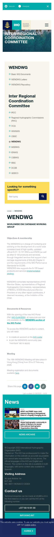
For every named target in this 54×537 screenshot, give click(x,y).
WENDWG (15, 142)
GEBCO (13, 173)
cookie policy (30, 524)
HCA (12, 126)
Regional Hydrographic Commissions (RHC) (26, 119)
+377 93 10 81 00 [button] (27, 508)
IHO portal (37, 337)
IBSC (12, 162)
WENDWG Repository (19, 84)
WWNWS (14, 131)
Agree (28, 531)
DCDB (13, 168)
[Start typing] (23, 196)
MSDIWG (14, 147)
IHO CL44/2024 (18, 317)
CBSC (13, 136)
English (12, 6)
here (17, 373)
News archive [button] (27, 435)
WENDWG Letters (18, 79)
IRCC (12, 112)
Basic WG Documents (19, 74)
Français (26, 6)
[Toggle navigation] (46, 25)
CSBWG (14, 157)
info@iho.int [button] (27, 516)
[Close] (47, 6)
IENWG (13, 152)
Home (9, 211)
